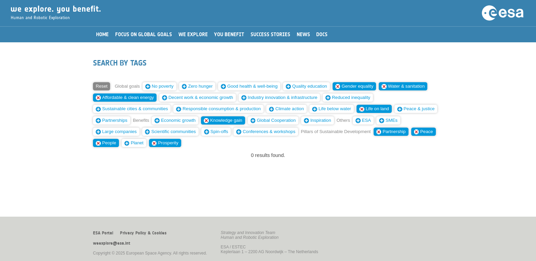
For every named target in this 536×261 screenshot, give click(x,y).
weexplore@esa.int (111, 243)
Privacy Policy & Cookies (143, 233)
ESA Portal (103, 233)
